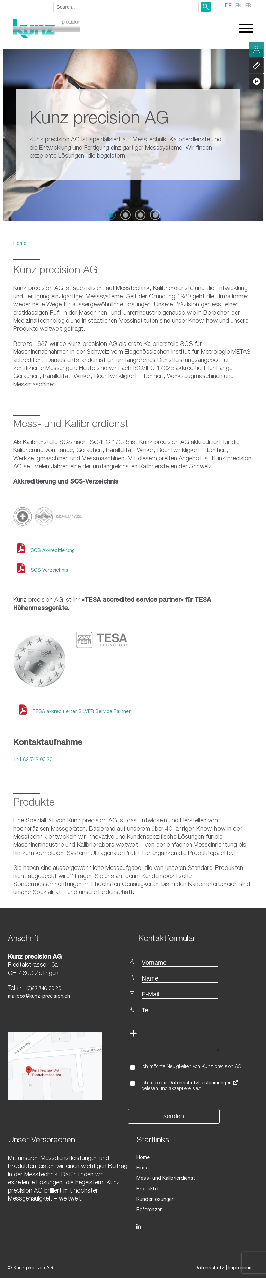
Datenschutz (209, 1268)
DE (228, 6)
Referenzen (149, 1210)
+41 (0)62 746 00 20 (38, 988)
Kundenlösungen (155, 1199)
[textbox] (195, 938)
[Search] (206, 7)
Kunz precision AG (55, 271)
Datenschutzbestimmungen (203, 1083)
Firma (142, 1168)
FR (248, 6)
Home (19, 243)
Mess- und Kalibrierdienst (165, 1178)
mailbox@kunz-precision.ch (39, 996)
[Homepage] (46, 37)
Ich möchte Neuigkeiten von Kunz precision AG (191, 1067)
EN (238, 6)
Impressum (240, 1268)
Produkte (147, 1189)
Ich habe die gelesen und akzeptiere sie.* (190, 1086)
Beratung (256, 50)
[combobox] (126, 7)
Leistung (256, 66)
